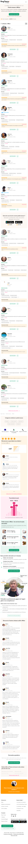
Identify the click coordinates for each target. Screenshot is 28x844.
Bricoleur (7, 421)
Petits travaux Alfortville (19, 773)
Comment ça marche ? (21, 802)
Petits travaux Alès (5, 773)
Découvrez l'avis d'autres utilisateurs (14, 493)
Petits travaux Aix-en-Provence (7, 771)
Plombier (18, 423)
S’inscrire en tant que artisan (14, 615)
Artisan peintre (13, 421)
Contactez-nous (20, 808)
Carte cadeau (4, 808)
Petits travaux (8, 413)
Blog (2, 802)
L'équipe (3, 817)
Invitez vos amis (4, 806)
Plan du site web (14, 835)
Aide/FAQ (18, 810)
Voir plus (6, 36)
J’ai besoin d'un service (7, 825)
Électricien (21, 421)
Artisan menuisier (11, 423)
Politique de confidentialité (18, 834)
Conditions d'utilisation (8, 834)
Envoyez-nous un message (14, 791)
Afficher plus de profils (14, 410)
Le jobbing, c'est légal (21, 806)
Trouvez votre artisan (14, 14)
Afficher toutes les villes (14, 775)
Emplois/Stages (4, 819)
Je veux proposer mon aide (8, 828)
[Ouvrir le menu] (26, 2)
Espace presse (4, 821)
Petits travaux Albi (18, 771)
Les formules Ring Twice (22, 804)
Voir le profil (12, 49)
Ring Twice (3, 413)
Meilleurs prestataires (5, 804)
